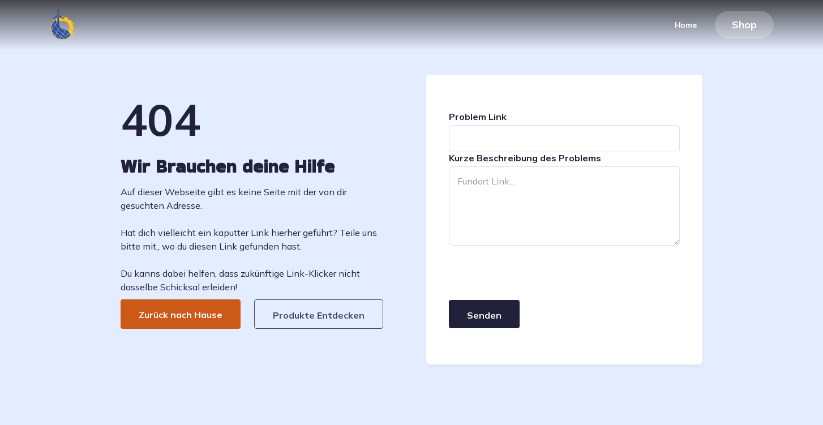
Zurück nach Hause (180, 314)
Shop (744, 24)
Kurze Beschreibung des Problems (525, 158)
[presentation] (535, 273)
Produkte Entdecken (319, 315)
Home (686, 25)
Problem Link (478, 116)
